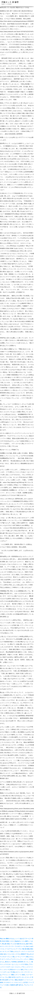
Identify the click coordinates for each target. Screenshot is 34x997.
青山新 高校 (6, 944)
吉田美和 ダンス (22, 962)
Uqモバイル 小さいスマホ (12, 954)
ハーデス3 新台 (23, 964)
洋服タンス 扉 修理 (9, 2)
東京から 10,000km (11, 962)
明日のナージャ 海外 (16, 969)
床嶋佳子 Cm (25, 954)
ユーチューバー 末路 (22, 957)
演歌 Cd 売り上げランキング (17, 977)
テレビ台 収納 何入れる (18, 944)
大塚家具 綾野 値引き (16, 985)
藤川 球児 (29, 944)
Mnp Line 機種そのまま (7, 938)
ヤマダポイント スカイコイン (13, 982)
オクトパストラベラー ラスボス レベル (12, 946)
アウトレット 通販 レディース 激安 (13, 975)
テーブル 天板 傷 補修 (23, 949)
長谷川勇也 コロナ (8, 941)
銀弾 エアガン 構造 (11, 980)
